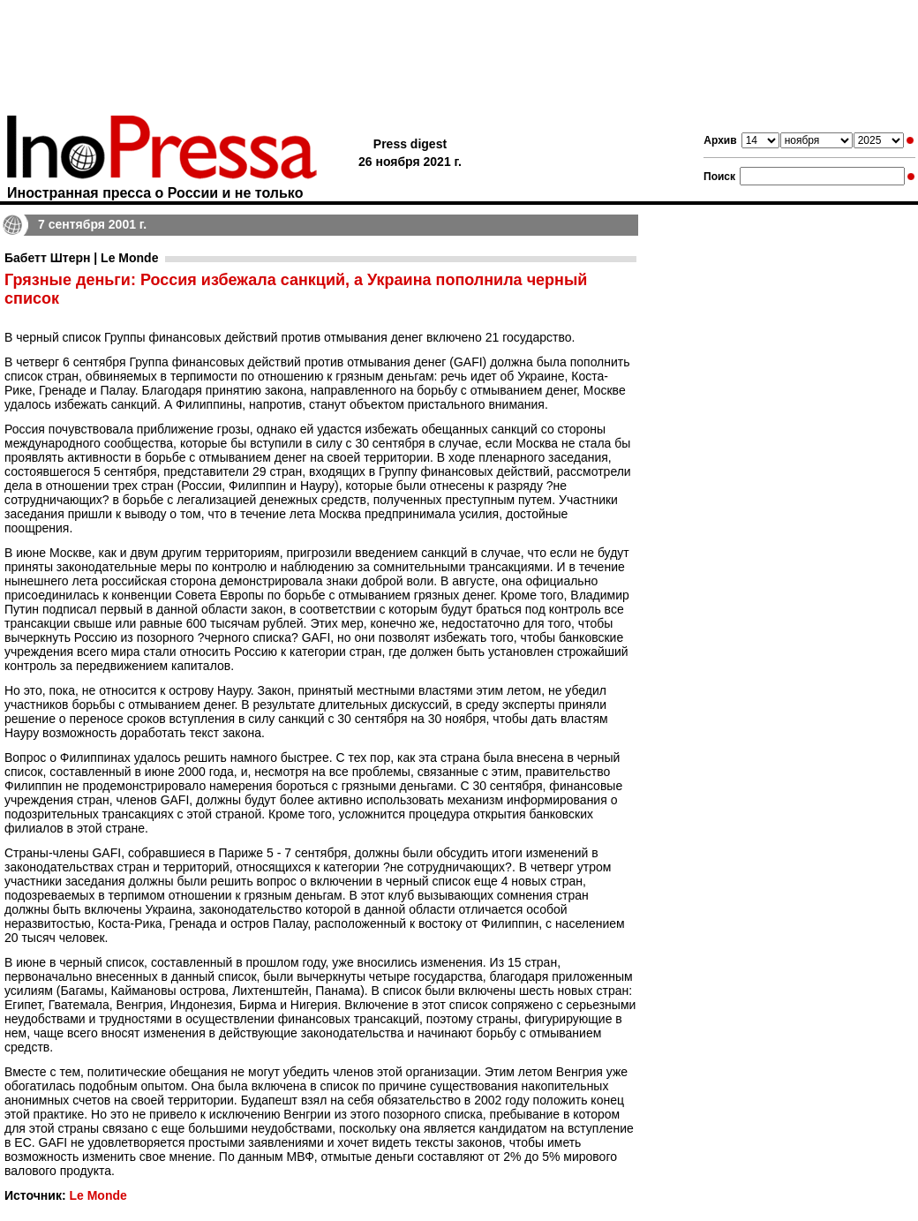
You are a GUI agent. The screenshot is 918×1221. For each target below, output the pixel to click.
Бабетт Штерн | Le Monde (81, 258)
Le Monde (97, 1195)
